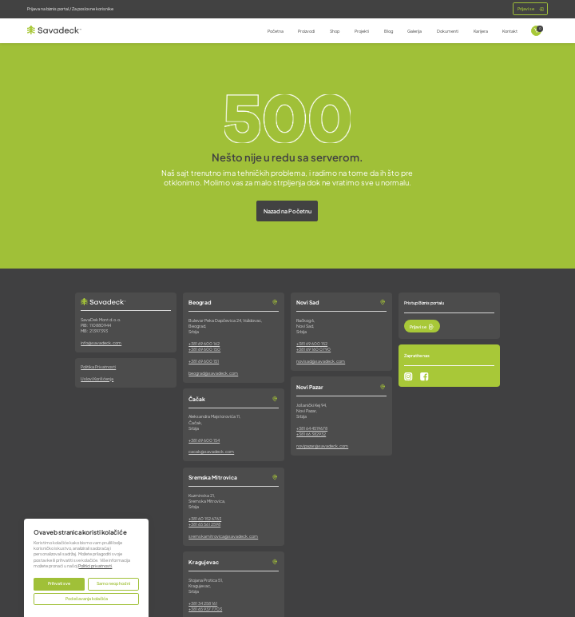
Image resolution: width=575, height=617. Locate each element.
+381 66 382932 (311, 434)
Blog (388, 31)
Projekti (362, 31)
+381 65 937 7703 (205, 609)
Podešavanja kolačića (86, 598)
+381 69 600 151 (203, 361)
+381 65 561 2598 (204, 524)
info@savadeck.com (101, 342)
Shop (334, 31)
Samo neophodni (113, 583)
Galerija (414, 31)
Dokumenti (447, 31)
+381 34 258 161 (202, 603)
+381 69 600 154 (204, 440)
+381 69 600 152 (311, 343)
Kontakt (510, 31)
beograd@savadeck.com (213, 373)
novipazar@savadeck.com (322, 446)
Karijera (481, 31)
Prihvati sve (59, 583)
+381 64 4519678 (311, 428)
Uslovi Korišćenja (97, 378)
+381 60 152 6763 (204, 518)
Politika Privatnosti (98, 366)
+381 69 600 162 (204, 343)
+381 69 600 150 (204, 349)
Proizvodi (306, 31)
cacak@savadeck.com (211, 451)
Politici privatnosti (95, 565)
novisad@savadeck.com (320, 361)
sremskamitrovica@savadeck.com (223, 536)
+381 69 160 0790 (313, 349)
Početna (276, 31)
